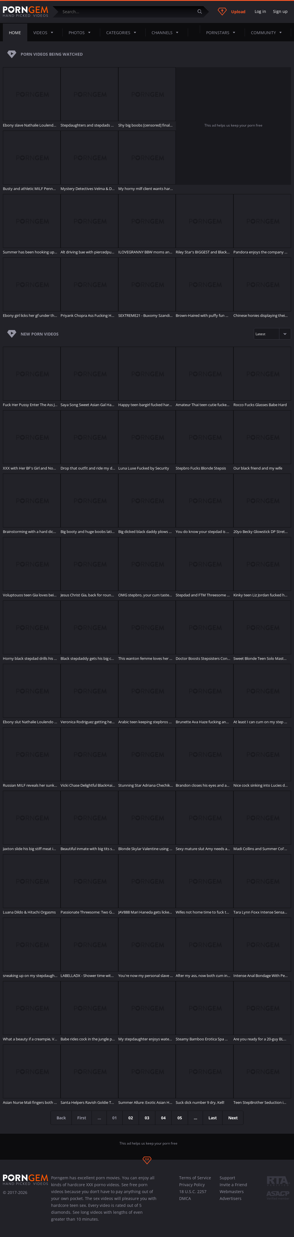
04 (163, 1117)
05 (180, 1117)
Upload (231, 11)
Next (234, 1117)
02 (131, 1117)
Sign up (280, 11)
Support (227, 1177)
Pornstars (222, 32)
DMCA (185, 1198)
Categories (123, 32)
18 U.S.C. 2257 (192, 1191)
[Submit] (202, 12)
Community (268, 32)
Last (213, 1117)
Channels (167, 32)
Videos (45, 32)
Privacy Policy (192, 1184)
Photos (81, 32)
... (196, 1117)
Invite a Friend (233, 1184)
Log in (260, 11)
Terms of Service (195, 1177)
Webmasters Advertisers (232, 1195)
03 (147, 1117)
